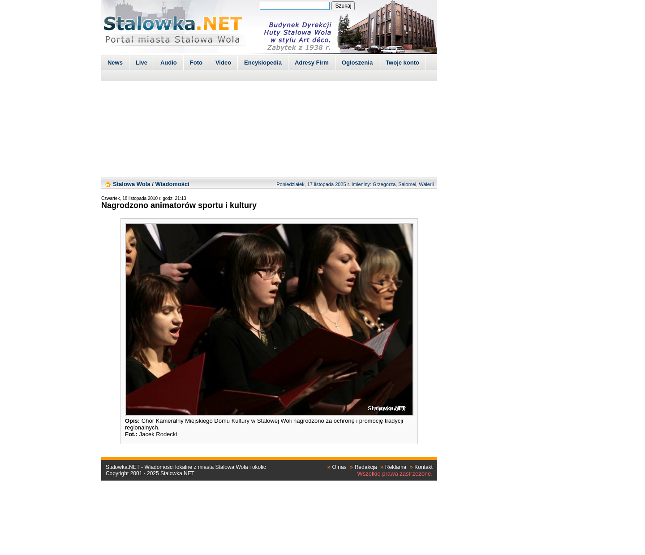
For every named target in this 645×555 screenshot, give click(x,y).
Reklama (395, 467)
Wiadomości (172, 184)
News (115, 62)
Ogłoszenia (357, 62)
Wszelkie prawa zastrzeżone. (395, 473)
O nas (339, 467)
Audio (168, 62)
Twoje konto (402, 62)
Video (223, 62)
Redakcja (366, 467)
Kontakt (423, 467)
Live (141, 62)
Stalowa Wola (131, 184)
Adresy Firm (312, 62)
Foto (196, 62)
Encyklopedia (263, 62)
